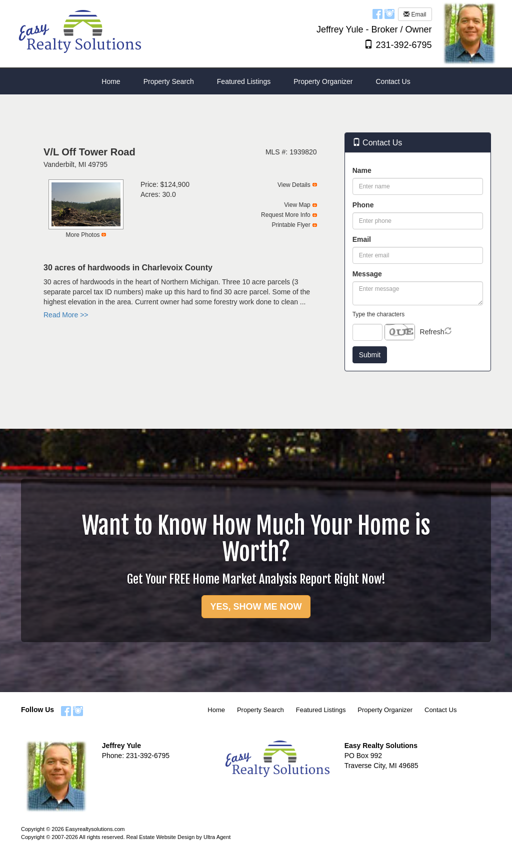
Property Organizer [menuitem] (323, 81)
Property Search (260, 710)
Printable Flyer (291, 224)
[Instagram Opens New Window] (390, 13)
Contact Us (440, 710)
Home (216, 710)
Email (415, 14)
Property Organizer (385, 710)
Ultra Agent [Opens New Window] (217, 837)
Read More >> (66, 315)
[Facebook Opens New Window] (378, 13)
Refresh (432, 332)
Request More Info (285, 214)
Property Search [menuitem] (169, 81)
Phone (363, 205)
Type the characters (378, 314)
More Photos (83, 234)
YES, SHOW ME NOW (256, 607)
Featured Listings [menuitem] (243, 81)
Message (367, 274)
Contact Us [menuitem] (393, 81)
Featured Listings (321, 710)
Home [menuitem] (111, 81)
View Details (294, 184)
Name (362, 170)
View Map (297, 204)
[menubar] (256, 81)
